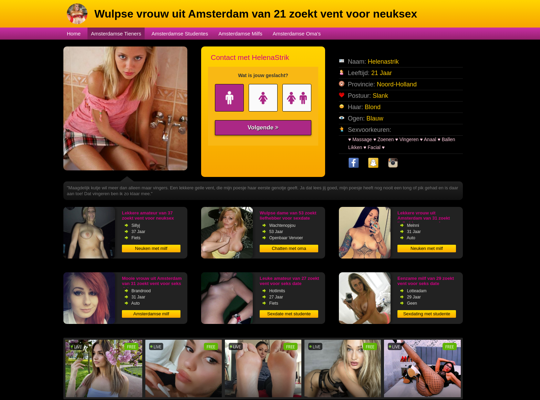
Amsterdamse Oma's (297, 33)
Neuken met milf (151, 248)
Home (74, 33)
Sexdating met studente (426, 313)
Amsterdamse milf (151, 313)
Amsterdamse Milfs (240, 33)
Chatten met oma (289, 248)
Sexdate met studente (289, 313)
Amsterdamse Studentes (180, 33)
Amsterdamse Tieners (116, 33)
